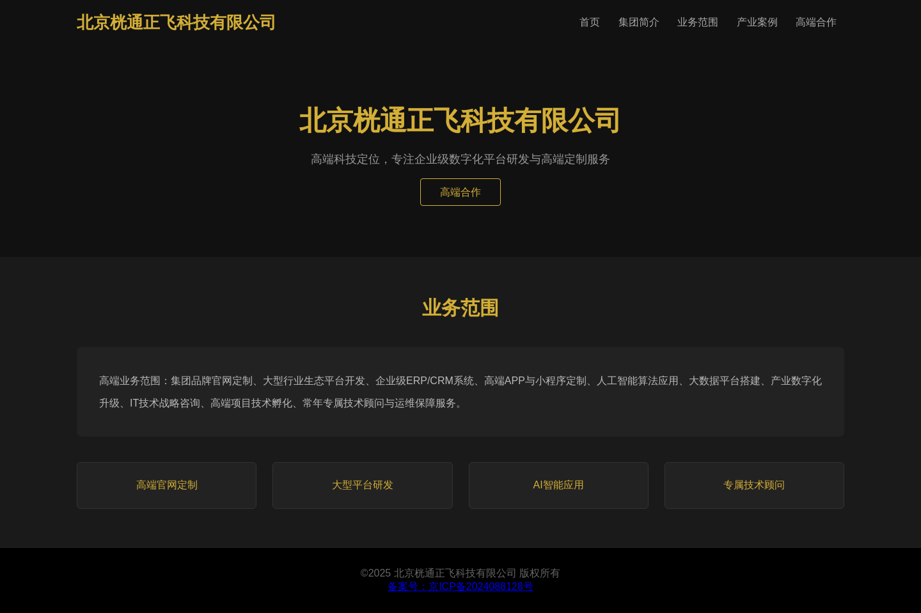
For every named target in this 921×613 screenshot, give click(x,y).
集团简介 (638, 22)
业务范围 (697, 22)
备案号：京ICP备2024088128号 (460, 586)
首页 (589, 22)
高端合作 (816, 22)
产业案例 (757, 22)
